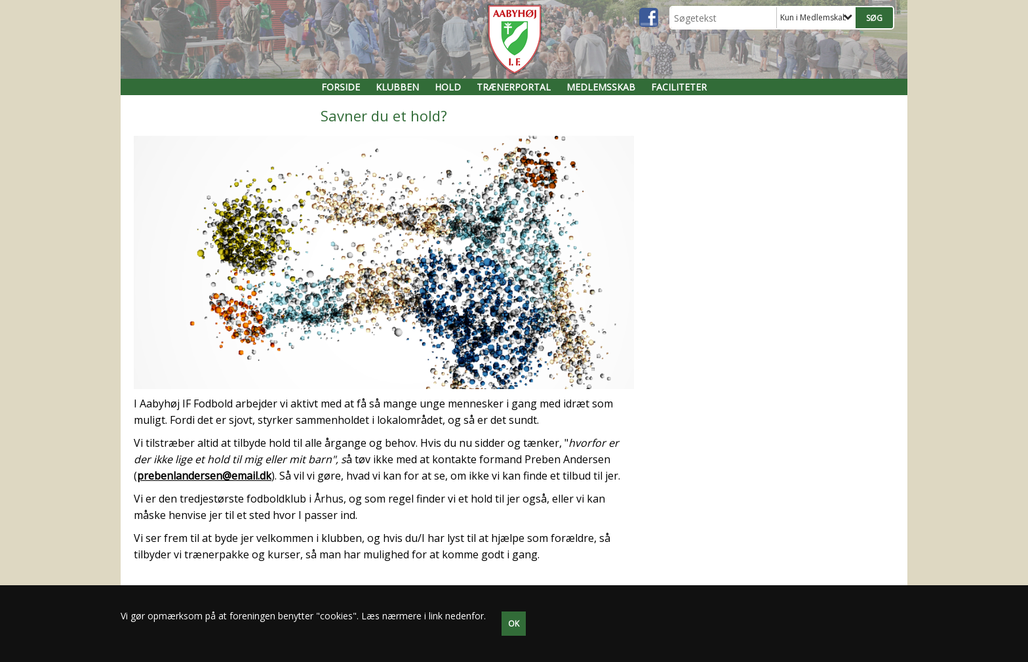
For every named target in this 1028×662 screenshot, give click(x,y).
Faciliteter (679, 87)
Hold (448, 87)
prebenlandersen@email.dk (204, 475)
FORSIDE (340, 87)
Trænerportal (514, 87)
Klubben (397, 87)
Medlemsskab (600, 87)
